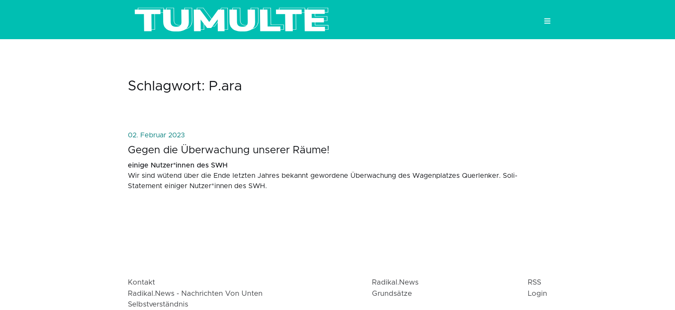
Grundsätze (392, 293)
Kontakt (141, 282)
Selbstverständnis (158, 304)
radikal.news (395, 282)
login (537, 293)
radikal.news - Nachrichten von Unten (195, 293)
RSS (534, 282)
